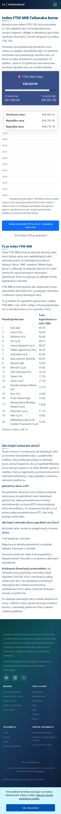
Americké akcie (39, 696)
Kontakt (6, 737)
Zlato (35, 710)
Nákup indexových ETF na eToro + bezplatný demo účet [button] (31, 225)
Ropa (35, 705)
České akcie (37, 701)
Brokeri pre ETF (9, 701)
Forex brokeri (9, 710)
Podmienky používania (42, 732)
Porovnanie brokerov (12, 692)
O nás (5, 732)
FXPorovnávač (13, 4)
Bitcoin (35, 719)
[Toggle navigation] (55, 4)
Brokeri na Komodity (12, 705)
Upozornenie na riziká (42, 745)
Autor (5, 741)
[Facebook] (6, 678)
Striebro (36, 714)
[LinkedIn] (15, 678)
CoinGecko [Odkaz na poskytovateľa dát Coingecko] (40, 771)
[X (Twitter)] (24, 678)
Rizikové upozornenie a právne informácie (25, 779)
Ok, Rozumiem (31, 807)
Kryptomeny (38, 692)
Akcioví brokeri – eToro (13, 696)
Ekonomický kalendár (12, 746)
